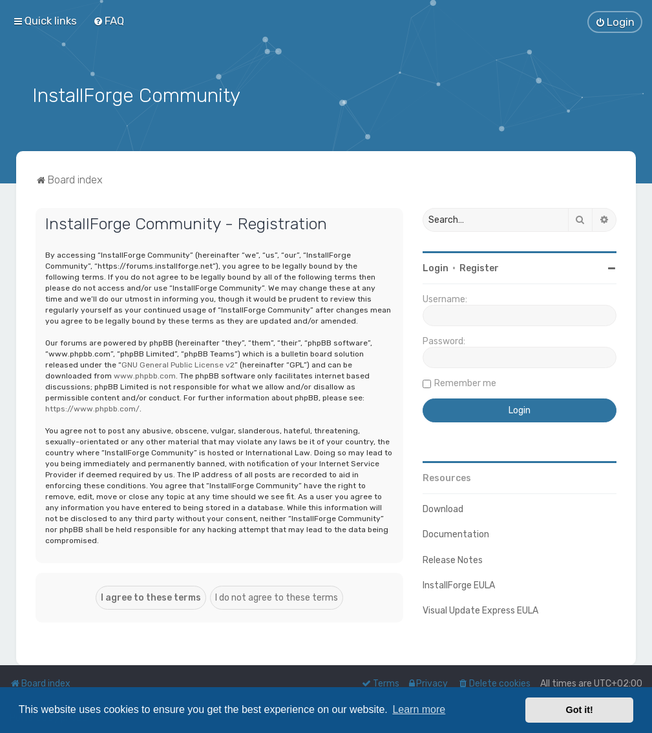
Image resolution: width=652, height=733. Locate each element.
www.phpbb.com (145, 374)
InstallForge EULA (459, 584)
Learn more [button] (418, 709)
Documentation (456, 533)
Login (435, 267)
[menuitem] (108, 20)
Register (479, 267)
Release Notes (453, 558)
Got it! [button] (579, 710)
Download (443, 508)
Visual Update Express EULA (480, 609)
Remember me (465, 382)
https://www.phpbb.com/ (92, 407)
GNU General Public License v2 (178, 363)
